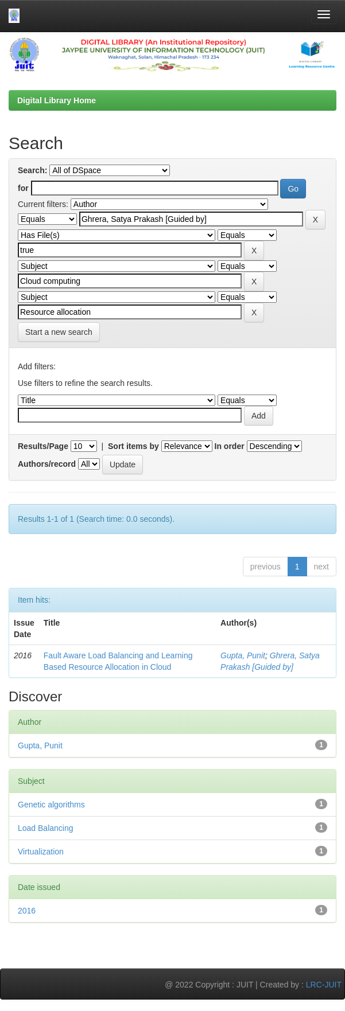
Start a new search (58, 332)
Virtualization (41, 851)
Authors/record (47, 464)
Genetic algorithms (51, 804)
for (23, 188)
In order (230, 446)
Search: (32, 170)
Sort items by (133, 446)
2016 (27, 910)
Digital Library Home (56, 100)
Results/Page (43, 446)
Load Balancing (45, 828)
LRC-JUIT (324, 984)
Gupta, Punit (242, 655)
